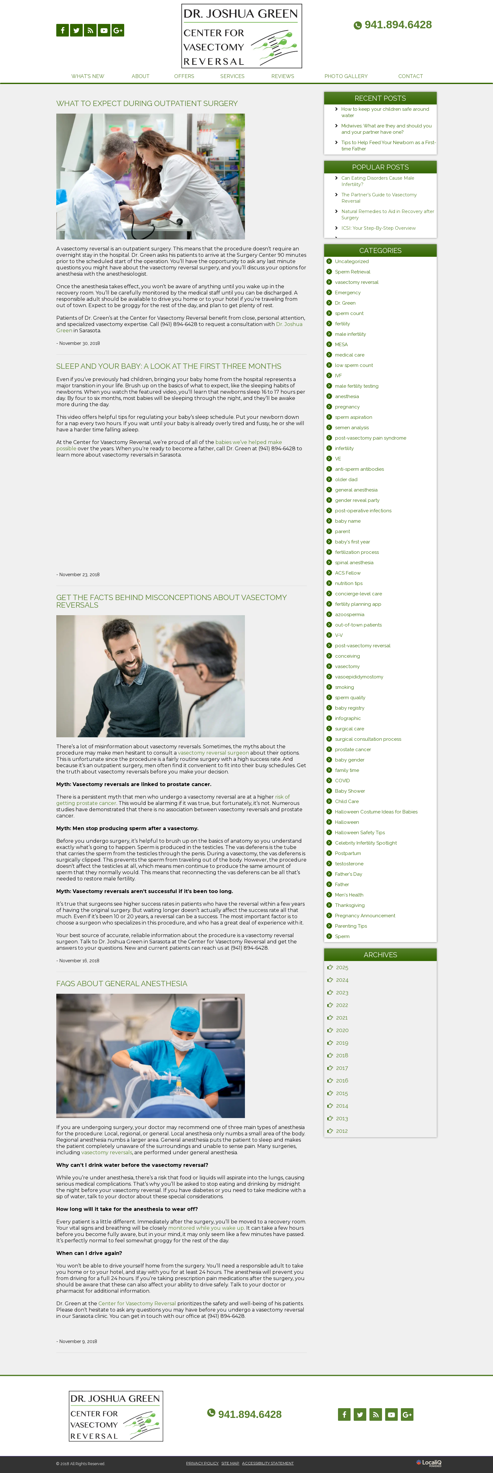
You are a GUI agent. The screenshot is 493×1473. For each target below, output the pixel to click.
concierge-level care (358, 594)
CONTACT (410, 76)
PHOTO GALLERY (346, 76)
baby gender (349, 760)
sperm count (349, 313)
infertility (344, 448)
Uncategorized (352, 261)
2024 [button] (342, 979)
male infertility (350, 334)
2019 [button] (342, 1042)
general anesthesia (356, 490)
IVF (338, 376)
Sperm (342, 936)
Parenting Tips (351, 926)
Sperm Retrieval (352, 272)
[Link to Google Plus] (118, 30)
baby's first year (352, 542)
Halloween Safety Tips (360, 832)
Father (342, 884)
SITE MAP (230, 1463)
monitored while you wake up (206, 1228)
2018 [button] (342, 1055)
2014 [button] (342, 1105)
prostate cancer (353, 749)
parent (342, 531)
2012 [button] (342, 1130)
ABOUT (141, 76)
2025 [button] (342, 967)
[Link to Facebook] (62, 30)
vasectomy (347, 666)
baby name (348, 521)
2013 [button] (342, 1118)
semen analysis (352, 427)
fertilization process (357, 552)
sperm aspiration (353, 417)
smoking (344, 687)
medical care (349, 355)
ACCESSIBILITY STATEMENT (268, 1463)
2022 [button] (342, 1005)
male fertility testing (357, 386)
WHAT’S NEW (87, 76)
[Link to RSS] (90, 30)
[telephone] (393, 25)
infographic (348, 718)
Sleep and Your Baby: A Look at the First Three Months (168, 366)
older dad (346, 479)
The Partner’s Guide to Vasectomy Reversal (379, 198)
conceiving (347, 656)
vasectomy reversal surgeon (213, 753)
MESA (341, 344)
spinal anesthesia (354, 562)
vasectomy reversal (357, 282)
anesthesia (347, 396)
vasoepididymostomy (359, 677)
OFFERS (184, 76)
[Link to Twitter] (360, 1414)
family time (347, 770)
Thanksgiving (350, 905)
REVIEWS (282, 76)
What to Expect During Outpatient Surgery (147, 103)
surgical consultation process (368, 739)
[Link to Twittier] (76, 30)
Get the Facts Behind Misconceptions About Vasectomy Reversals (171, 601)
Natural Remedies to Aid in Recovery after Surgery (387, 215)
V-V (339, 635)
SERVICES (232, 76)
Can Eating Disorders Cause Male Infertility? (377, 181)
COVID (342, 781)
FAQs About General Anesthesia (121, 983)
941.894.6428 (250, 1414)
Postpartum (348, 853)
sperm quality (350, 697)
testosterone (349, 864)
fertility (342, 324)
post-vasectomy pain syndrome (370, 438)
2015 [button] (342, 1093)
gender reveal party (357, 500)
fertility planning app (358, 604)
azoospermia (349, 614)
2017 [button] (342, 1068)
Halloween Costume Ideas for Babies (376, 812)
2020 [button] (342, 1030)
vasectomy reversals (106, 1152)
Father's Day (348, 874)
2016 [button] (342, 1080)
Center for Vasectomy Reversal (137, 1304)
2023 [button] (342, 992)
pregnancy (347, 407)
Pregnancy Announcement (365, 916)
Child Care (347, 801)
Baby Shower (350, 791)
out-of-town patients (358, 625)
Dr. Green (345, 303)
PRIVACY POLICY (202, 1463)
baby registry (349, 708)
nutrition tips (349, 583)
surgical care (349, 729)
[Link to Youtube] (104, 30)
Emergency (348, 292)
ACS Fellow (348, 573)
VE (338, 459)
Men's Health (349, 895)
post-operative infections (363, 511)
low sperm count (354, 365)
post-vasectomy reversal (363, 646)
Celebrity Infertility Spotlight (366, 843)
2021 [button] (342, 1017)
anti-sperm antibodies (359, 469)
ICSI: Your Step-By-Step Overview (378, 228)
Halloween (347, 822)
